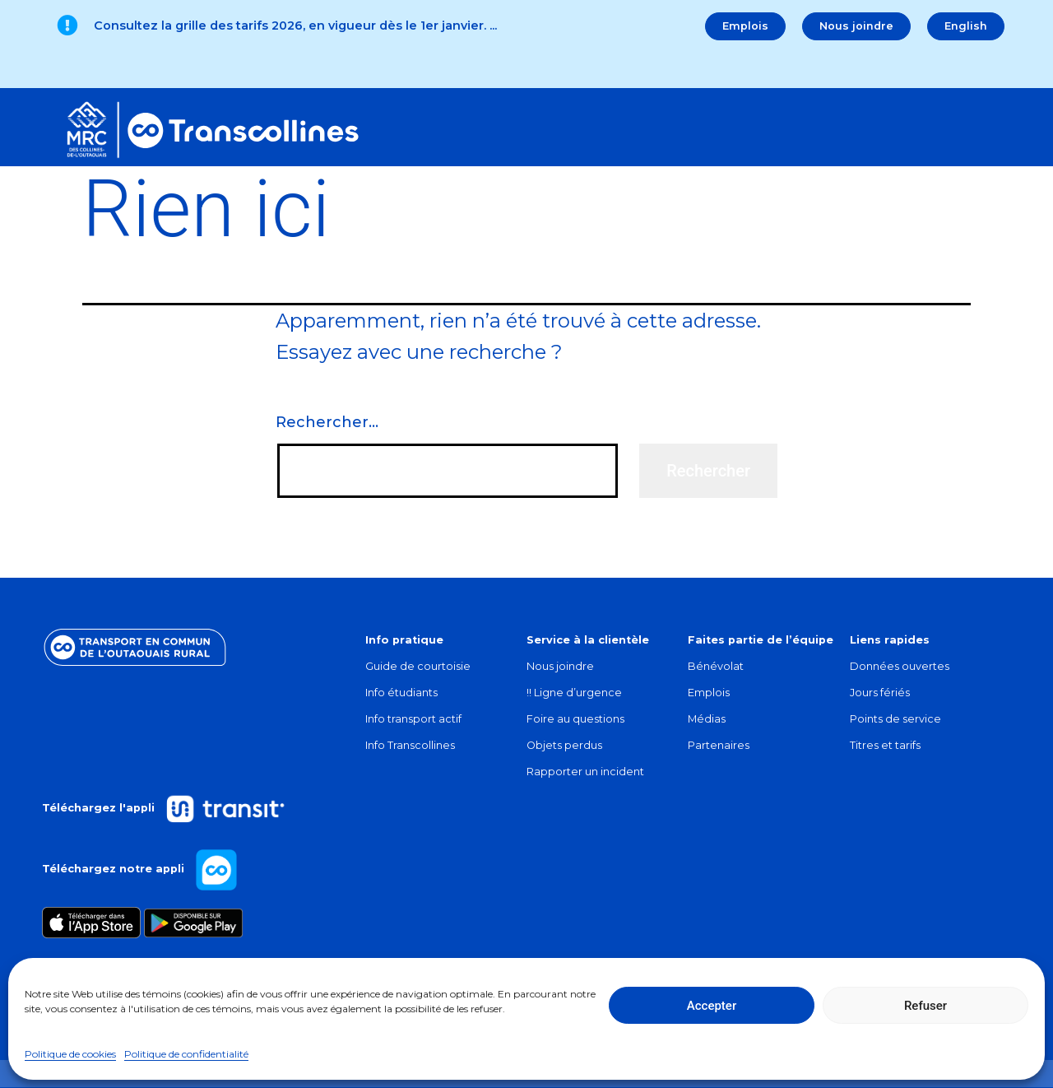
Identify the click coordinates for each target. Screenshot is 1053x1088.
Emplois (745, 26)
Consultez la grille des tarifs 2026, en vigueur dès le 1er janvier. (295, 25)
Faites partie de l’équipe (760, 640)
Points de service (895, 719)
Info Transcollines (410, 745)
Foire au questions (575, 719)
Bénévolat (716, 666)
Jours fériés (880, 692)
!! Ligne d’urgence (574, 692)
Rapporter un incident (585, 771)
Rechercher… (327, 422)
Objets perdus (564, 745)
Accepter (711, 1005)
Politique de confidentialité (186, 1054)
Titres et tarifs (885, 745)
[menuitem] (965, 26)
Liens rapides (890, 640)
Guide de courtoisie (418, 666)
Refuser (925, 1005)
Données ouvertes (899, 666)
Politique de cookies (70, 1054)
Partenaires (718, 745)
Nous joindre (856, 26)
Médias (707, 719)
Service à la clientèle (587, 640)
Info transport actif (413, 719)
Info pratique (404, 640)
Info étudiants (401, 692)
